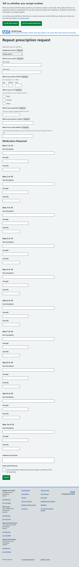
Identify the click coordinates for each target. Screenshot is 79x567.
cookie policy (24, 18)
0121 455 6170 (6, 519)
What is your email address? (15, 127)
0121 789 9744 (6, 552)
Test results (44, 498)
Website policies (45, 559)
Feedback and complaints (48, 501)
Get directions (6, 499)
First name (6, 62)
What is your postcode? (14, 108)
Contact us (25, 509)
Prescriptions (25, 494)
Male (8, 96)
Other (8, 104)
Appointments (26, 490)
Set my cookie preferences (31, 23)
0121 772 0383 (6, 503)
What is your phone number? (16, 119)
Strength (5, 157)
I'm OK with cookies (11, 23)
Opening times (45, 490)
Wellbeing (44, 505)
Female (8, 100)
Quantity (5, 166)
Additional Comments (10, 455)
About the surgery (27, 501)
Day (3, 82)
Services (24, 498)
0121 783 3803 (6, 535)
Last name (5, 69)
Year (16, 82)
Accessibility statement (28, 559)
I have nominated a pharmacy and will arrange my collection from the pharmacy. (29, 471)
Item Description (8, 149)
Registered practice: (12, 50)
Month (10, 82)
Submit (6, 477)
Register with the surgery (29, 505)
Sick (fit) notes (45, 494)
